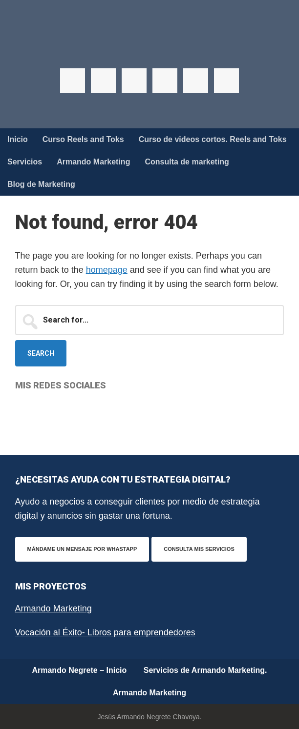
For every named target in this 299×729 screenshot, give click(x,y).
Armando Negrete (149, 48)
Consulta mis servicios (199, 549)
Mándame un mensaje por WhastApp (82, 549)
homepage (107, 270)
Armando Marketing (53, 608)
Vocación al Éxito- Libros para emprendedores (105, 632)
